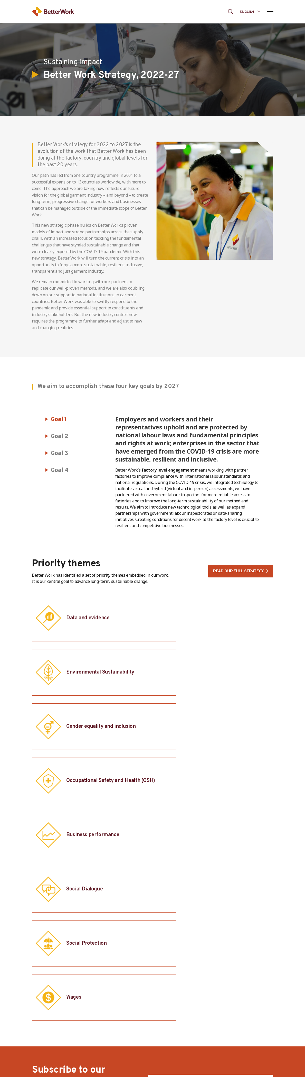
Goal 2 (59, 436)
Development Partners (192, 1038)
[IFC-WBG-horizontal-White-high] (146, 940)
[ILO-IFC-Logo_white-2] (57, 940)
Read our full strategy (237, 571)
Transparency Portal (245, 1044)
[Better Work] (233, 967)
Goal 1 (59, 420)
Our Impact (236, 1012)
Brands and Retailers (190, 1047)
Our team (125, 1029)
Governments (183, 1029)
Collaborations (185, 1055)
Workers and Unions (190, 1012)
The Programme (132, 1012)
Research (234, 1053)
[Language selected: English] (250, 11)
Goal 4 (60, 470)
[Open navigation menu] (270, 12)
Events (232, 1062)
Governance (128, 1021)
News (231, 1035)
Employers (181, 1021)
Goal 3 (59, 453)
